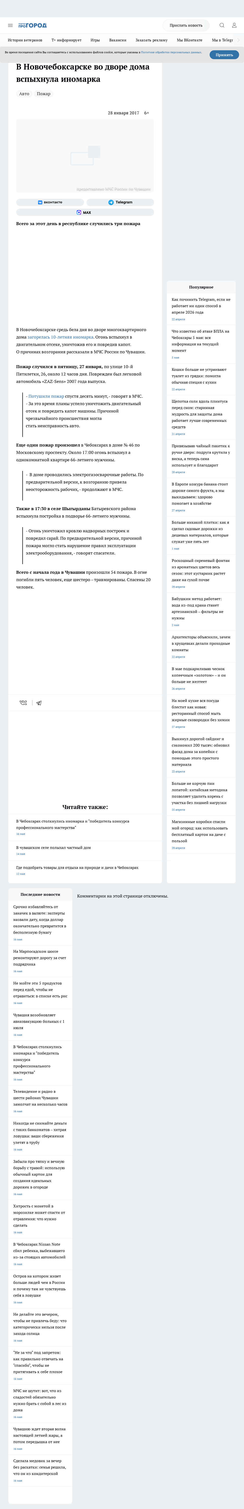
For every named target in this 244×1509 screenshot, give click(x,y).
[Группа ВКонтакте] (50, 202)
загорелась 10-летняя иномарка (60, 337)
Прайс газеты (17, 1344)
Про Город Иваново (64, 1290)
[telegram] (40, 702)
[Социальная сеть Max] (85, 212)
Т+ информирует (66, 40)
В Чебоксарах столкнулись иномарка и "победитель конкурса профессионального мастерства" (85, 828)
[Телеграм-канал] (120, 202)
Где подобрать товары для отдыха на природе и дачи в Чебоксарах (85, 871)
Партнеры (104, 1344)
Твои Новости (60, 1284)
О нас (56, 1327)
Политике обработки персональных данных (171, 52)
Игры (95, 40)
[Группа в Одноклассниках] (152, 1292)
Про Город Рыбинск (64, 1296)
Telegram (14, 1327)
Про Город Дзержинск (66, 1303)
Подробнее (16, 1426)
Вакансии (117, 40)
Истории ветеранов (25, 40)
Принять (224, 54)
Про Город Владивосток (109, 1303)
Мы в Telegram (225, 40)
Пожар (43, 93)
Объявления (16, 1333)
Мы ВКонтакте (190, 40)
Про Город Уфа (103, 1296)
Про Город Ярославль (108, 1290)
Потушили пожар (46, 396)
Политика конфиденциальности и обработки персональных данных (55, 1433)
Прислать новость (186, 25)
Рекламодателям (64, 1344)
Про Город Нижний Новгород (28, 1303)
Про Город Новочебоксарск (27, 1284)
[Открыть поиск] (222, 25)
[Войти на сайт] (234, 25)
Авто (24, 93)
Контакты (103, 1327)
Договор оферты (63, 1333)
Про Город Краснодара (24, 1309)
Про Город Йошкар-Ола (109, 1284)
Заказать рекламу (152, 40)
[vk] (23, 702)
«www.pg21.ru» (42, 1354)
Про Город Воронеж (22, 1290)
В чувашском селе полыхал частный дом (85, 851)
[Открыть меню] (10, 25)
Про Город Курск (19, 1296)
